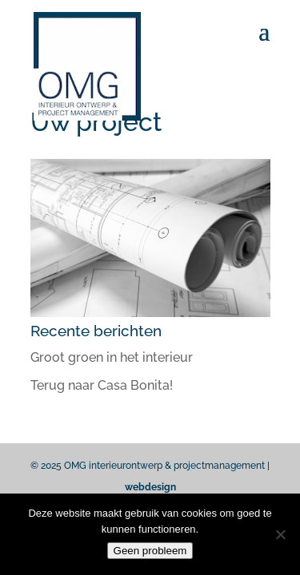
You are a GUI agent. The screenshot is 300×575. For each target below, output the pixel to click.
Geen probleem (150, 551)
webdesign (150, 487)
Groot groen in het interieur (111, 357)
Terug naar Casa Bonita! (101, 385)
